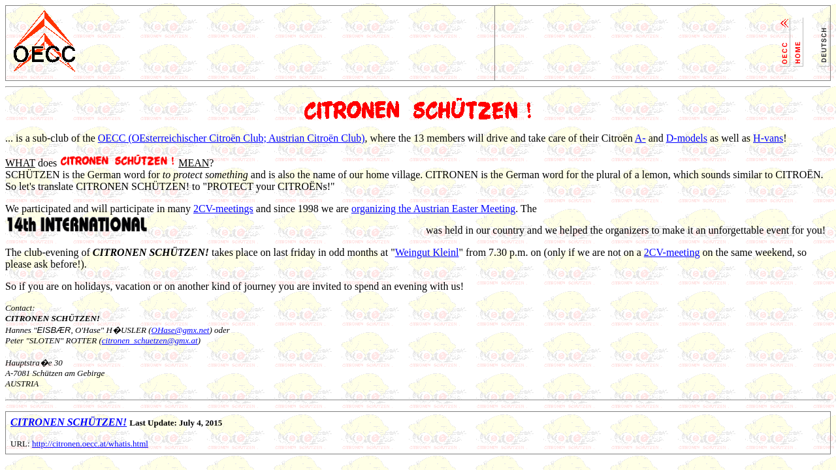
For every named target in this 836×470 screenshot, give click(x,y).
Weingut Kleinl (427, 252)
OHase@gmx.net (181, 330)
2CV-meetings (223, 208)
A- (640, 138)
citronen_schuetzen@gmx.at (150, 340)
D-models (686, 138)
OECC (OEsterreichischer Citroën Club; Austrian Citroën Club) (231, 138)
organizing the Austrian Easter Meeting (433, 208)
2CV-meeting (672, 252)
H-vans (768, 138)
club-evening (51, 252)
